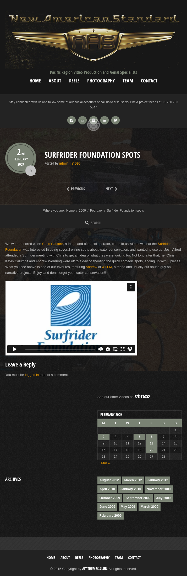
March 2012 (132, 480)
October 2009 (109, 497)
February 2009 (110, 515)
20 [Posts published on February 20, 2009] (151, 450)
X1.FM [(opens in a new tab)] (107, 267)
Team (128, 80)
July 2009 (162, 497)
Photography (101, 80)
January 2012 (156, 480)
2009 (21, 163)
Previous (71, 189)
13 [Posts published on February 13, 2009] (151, 443)
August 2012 (109, 480)
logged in (32, 375)
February (21, 158)
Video (76, 163)
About (55, 80)
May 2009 (127, 506)
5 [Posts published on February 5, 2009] (140, 437)
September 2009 (137, 497)
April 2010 (107, 489)
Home (35, 80)
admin (63, 163)
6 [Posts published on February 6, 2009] (151, 437)
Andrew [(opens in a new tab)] (91, 267)
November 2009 (157, 489)
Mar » (105, 463)
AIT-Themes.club (94, 567)
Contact (149, 80)
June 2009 (107, 506)
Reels (74, 80)
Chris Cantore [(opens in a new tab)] (52, 244)
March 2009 (148, 506)
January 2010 (130, 489)
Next (106, 189)
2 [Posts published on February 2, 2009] (103, 437)
